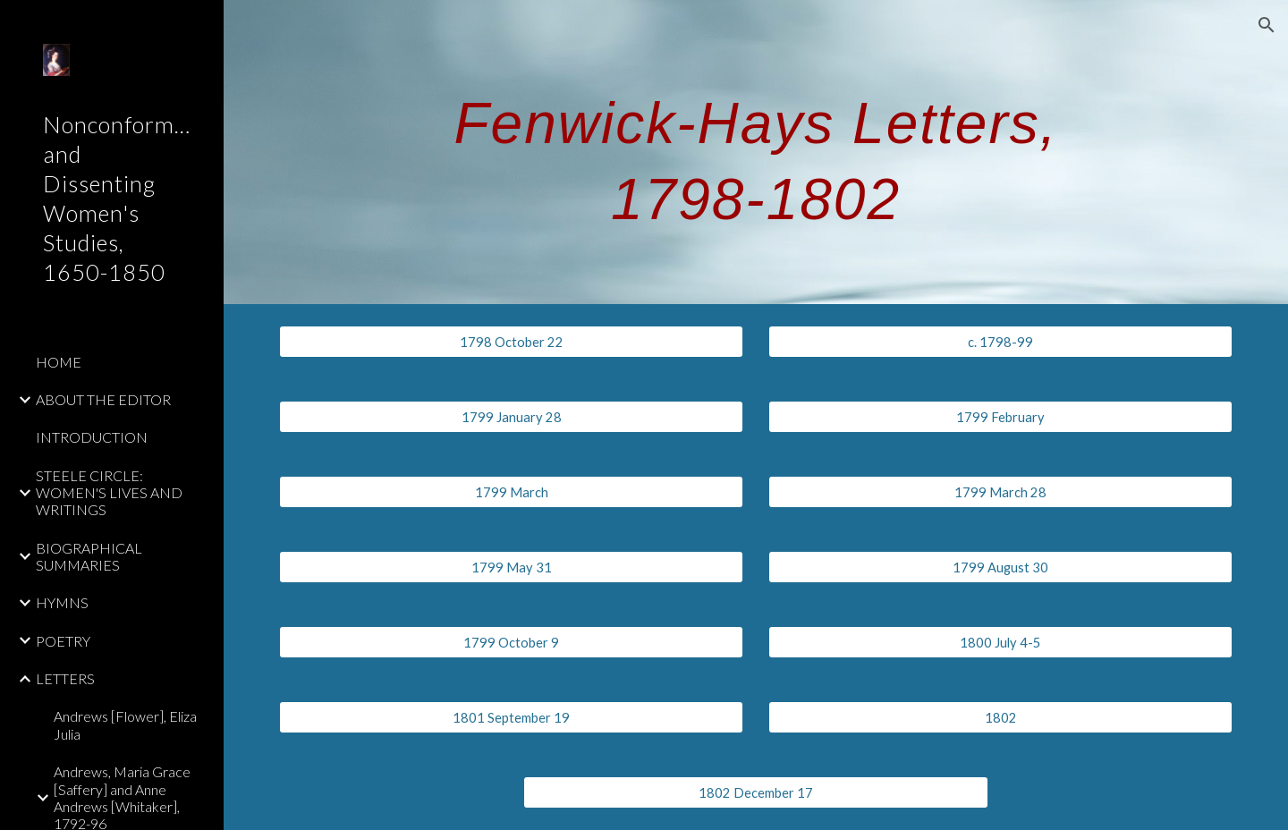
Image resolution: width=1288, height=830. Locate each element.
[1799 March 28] (1001, 491)
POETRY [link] (63, 640)
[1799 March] (511, 491)
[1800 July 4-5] (1001, 642)
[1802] (1001, 717)
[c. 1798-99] (1001, 341)
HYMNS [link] (62, 602)
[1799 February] (1001, 416)
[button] (1266, 25)
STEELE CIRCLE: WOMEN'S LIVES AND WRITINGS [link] (109, 493)
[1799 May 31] (511, 567)
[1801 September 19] (511, 717)
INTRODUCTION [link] (92, 436)
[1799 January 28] (511, 416)
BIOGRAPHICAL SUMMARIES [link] (89, 556)
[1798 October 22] (511, 341)
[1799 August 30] (1001, 567)
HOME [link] (58, 361)
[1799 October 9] (511, 642)
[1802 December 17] (755, 792)
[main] (755, 152)
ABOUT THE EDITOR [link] (103, 399)
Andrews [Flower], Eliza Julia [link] (125, 724)
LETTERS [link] (65, 678)
